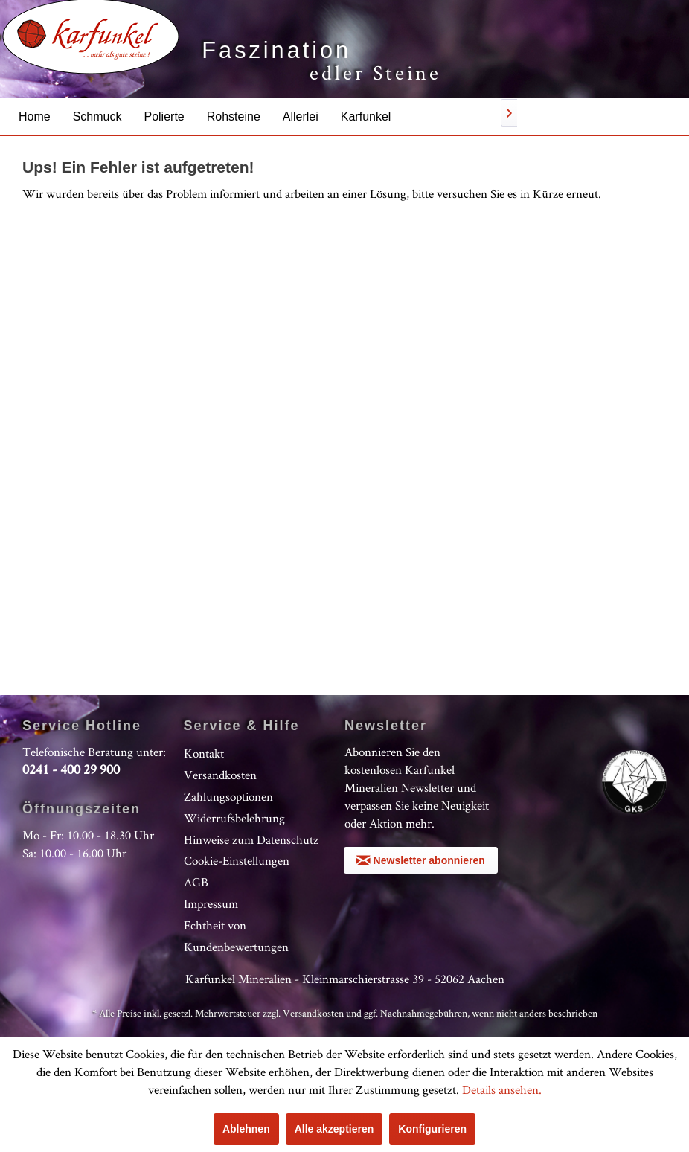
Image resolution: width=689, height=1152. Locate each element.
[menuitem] (34, 116)
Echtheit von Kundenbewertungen (236, 936)
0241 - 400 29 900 (71, 769)
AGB (196, 882)
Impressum (211, 903)
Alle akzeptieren (334, 1129)
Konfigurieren (432, 1129)
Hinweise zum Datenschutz (251, 839)
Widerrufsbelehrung (234, 818)
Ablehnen (246, 1129)
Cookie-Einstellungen (236, 860)
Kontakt (204, 753)
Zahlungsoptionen (228, 796)
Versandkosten (220, 775)
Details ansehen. (502, 1089)
